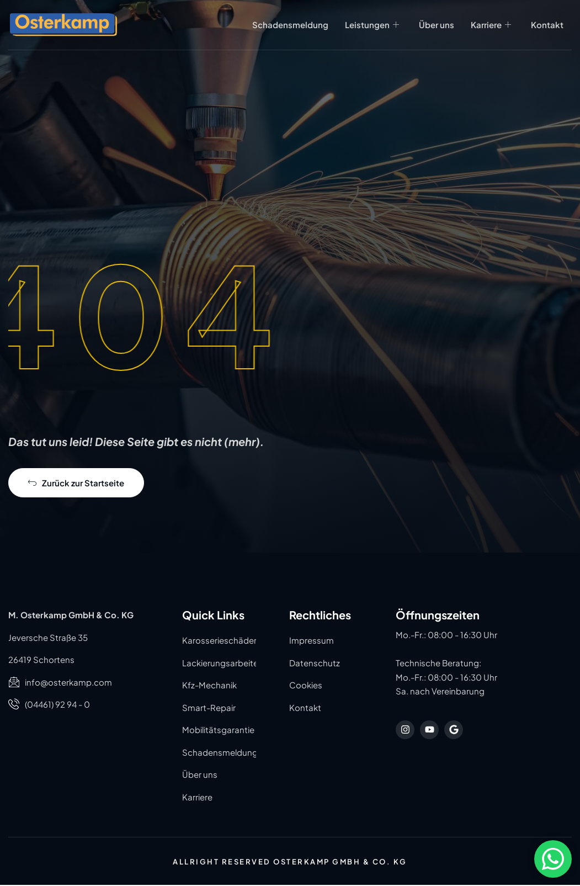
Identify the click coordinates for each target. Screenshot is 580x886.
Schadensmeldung (290, 24)
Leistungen (372, 24)
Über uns (436, 24)
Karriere (491, 24)
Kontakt (547, 24)
